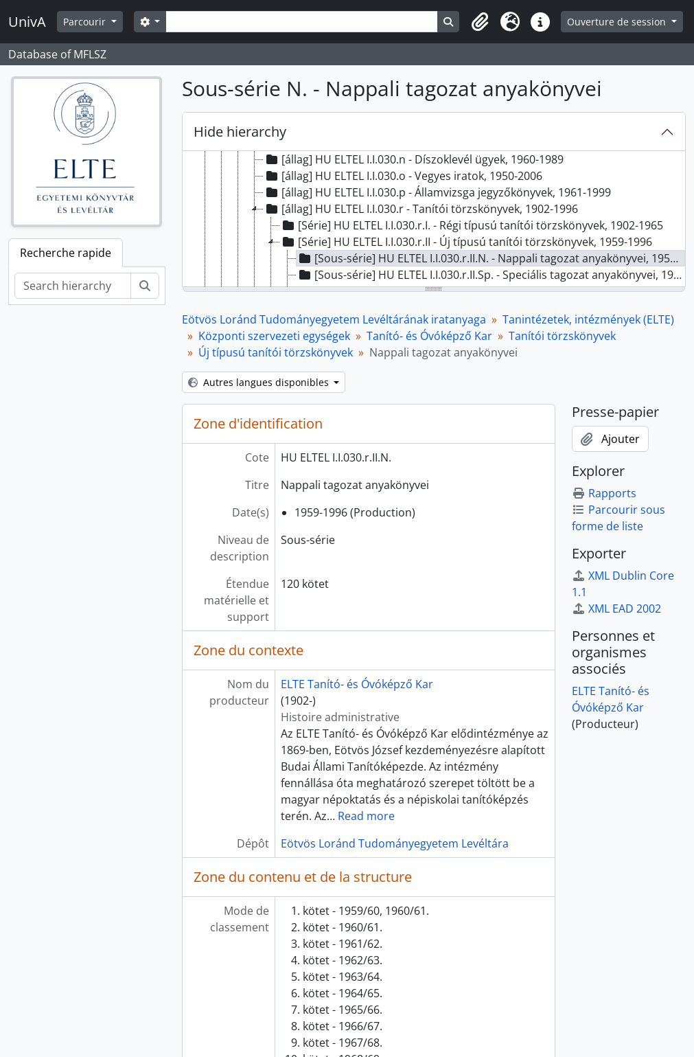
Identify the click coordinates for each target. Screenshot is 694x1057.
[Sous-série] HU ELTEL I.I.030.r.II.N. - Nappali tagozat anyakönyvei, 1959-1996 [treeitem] (491, 258)
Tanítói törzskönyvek (562, 335)
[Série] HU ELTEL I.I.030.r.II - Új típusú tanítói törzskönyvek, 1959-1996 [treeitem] (466, 242)
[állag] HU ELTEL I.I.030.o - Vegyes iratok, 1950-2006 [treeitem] (403, 176)
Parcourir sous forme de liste (618, 518)
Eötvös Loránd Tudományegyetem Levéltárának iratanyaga (334, 319)
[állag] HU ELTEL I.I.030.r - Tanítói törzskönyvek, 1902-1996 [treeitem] (421, 209)
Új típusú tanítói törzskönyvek (275, 352)
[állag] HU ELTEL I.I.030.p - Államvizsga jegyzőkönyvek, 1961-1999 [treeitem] (437, 192)
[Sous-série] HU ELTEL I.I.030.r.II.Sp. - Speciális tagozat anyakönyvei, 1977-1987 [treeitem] (491, 274)
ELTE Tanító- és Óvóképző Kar (357, 684)
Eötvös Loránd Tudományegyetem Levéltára (395, 843)
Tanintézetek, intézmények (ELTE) (588, 319)
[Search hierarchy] (72, 286)
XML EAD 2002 (616, 608)
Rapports (604, 493)
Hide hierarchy (240, 131)
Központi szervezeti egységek (274, 335)
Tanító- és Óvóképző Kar (429, 335)
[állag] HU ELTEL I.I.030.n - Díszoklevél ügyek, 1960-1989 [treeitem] (414, 159)
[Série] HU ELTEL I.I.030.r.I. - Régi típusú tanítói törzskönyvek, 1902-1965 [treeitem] (471, 225)
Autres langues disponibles (260, 382)
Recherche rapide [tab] (65, 252)
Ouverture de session (618, 21)
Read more (366, 815)
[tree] (434, 219)
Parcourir (85, 21)
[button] (480, 22)
